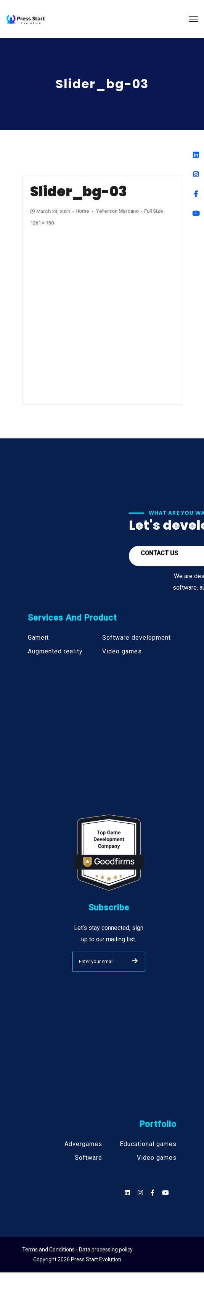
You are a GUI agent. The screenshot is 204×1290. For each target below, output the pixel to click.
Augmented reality (55, 651)
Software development (136, 638)
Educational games (148, 1144)
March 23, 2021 (50, 211)
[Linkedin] (195, 155)
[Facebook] (195, 194)
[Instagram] (195, 174)
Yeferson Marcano (117, 211)
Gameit (38, 638)
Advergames (83, 1144)
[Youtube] (195, 213)
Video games (122, 651)
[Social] (165, 1192)
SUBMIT (135, 961)
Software (88, 1158)
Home (82, 211)
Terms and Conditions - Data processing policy (77, 1249)
